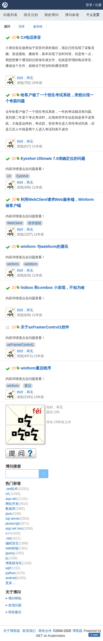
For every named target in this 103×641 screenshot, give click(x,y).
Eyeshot (22, 176)
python (15, 573)
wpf (12, 568)
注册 (98, 5)
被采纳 (37, 26)
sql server (17, 519)
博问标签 (72, 15)
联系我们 (29, 631)
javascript (17, 523)
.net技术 (17, 489)
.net (13, 538)
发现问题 (14, 605)
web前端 (16, 548)
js (11, 558)
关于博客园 (11, 631)
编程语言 (16, 543)
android (15, 578)
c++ (13, 533)
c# (9, 176)
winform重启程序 (36, 368)
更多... (10, 583)
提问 (7, 26)
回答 (22, 26)
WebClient (14, 223)
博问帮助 (14, 598)
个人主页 (92, 15)
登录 (89, 5)
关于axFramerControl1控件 (45, 327)
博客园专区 (18, 563)
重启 (27, 386)
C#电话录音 (31, 37)
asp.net (16, 499)
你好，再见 (25, 78)
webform (30, 264)
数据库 (15, 509)
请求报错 (34, 223)
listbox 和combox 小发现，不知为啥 (53, 287)
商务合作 (45, 631)
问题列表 (10, 15)
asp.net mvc (19, 528)
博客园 (77, 631)
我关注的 (31, 15)
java (13, 514)
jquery (14, 553)
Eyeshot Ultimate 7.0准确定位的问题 (53, 158)
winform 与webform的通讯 (44, 246)
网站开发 (16, 504)
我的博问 (51, 15)
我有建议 (14, 612)
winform (13, 264)
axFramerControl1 (20, 345)
